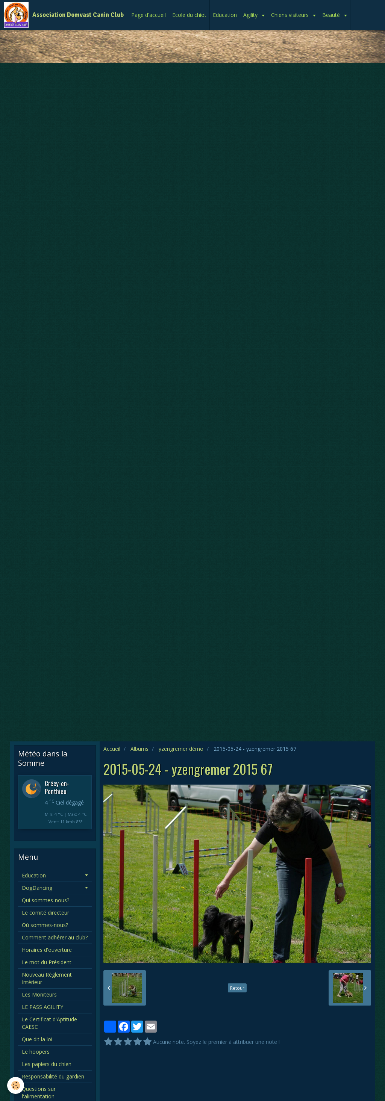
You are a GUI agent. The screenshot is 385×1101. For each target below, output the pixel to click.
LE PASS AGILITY (42, 1006)
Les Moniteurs (39, 994)
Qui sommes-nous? (45, 900)
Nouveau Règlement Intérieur (47, 978)
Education (225, 14)
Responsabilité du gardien (53, 1076)
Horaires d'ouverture (47, 949)
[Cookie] (16, 1085)
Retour (237, 988)
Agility (251, 14)
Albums (139, 748)
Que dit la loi (37, 1039)
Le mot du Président (46, 962)
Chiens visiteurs (290, 14)
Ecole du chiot (189, 14)
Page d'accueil (148, 14)
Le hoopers (36, 1051)
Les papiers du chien (46, 1064)
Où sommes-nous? (45, 925)
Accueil (111, 748)
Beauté (331, 14)
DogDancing (37, 887)
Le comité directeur (45, 912)
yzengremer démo (181, 748)
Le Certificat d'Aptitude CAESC (49, 1023)
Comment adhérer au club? (55, 937)
